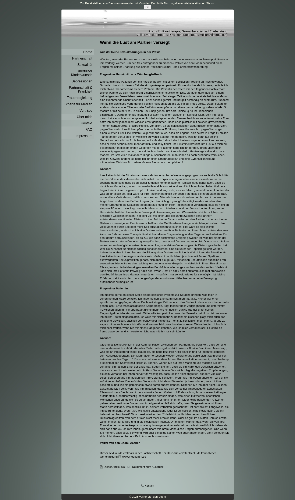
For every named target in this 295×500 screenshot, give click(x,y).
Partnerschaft (82, 58)
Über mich (84, 117)
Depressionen (81, 81)
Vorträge (85, 110)
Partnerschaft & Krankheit (80, 89)
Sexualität (84, 65)
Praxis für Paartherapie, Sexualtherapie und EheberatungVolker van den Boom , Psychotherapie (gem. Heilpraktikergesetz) (182, 33)
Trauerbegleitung (79, 98)
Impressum (83, 136)
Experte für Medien (78, 104)
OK (147, 7)
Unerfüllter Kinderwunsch (81, 73)
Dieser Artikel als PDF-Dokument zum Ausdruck (133, 466)
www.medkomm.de (134, 456)
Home (87, 52)
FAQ (88, 129)
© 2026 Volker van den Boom (147, 496)
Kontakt (86, 123)
